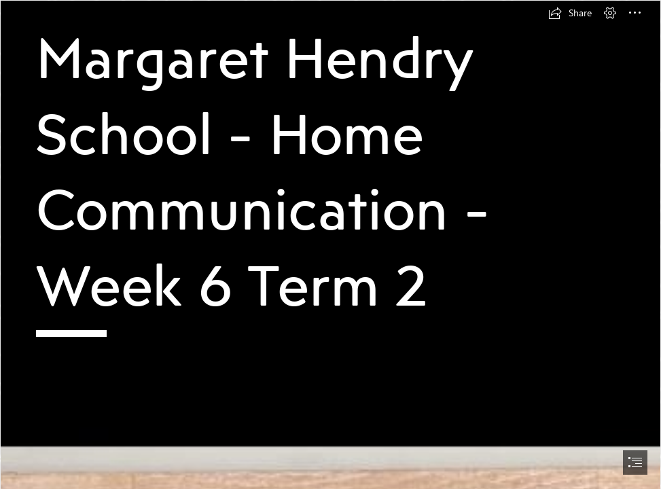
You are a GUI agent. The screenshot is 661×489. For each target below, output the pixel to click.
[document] (330, 244)
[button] (570, 13)
